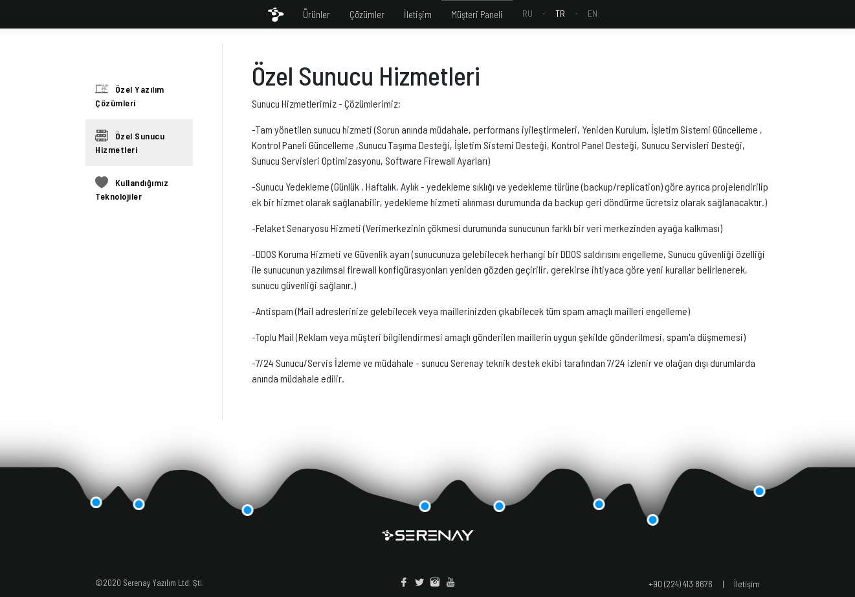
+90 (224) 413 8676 (681, 583)
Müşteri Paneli (477, 14)
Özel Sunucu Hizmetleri (129, 142)
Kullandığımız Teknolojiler (131, 189)
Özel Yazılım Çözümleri (129, 95)
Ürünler (316, 14)
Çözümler (367, 14)
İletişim (418, 14)
